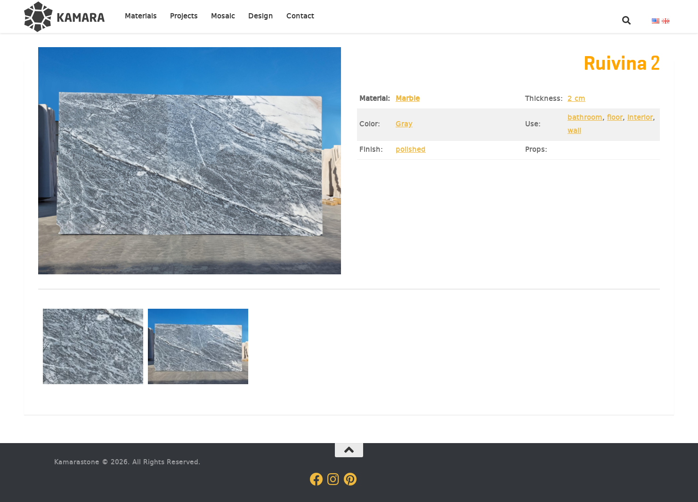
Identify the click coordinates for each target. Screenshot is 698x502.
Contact (300, 16)
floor (615, 118)
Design (260, 16)
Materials (141, 16)
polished (411, 150)
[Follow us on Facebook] (316, 479)
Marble (408, 99)
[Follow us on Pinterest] (350, 479)
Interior (640, 118)
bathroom (585, 118)
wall (574, 131)
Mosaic (223, 16)
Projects (184, 16)
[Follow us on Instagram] (333, 479)
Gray (404, 124)
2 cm (576, 99)
